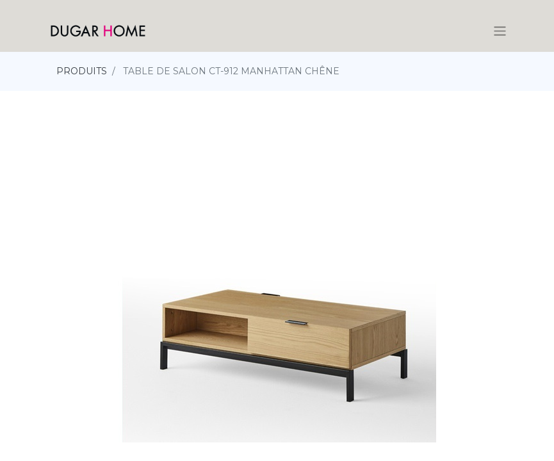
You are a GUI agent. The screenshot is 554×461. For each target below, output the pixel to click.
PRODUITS (81, 71)
